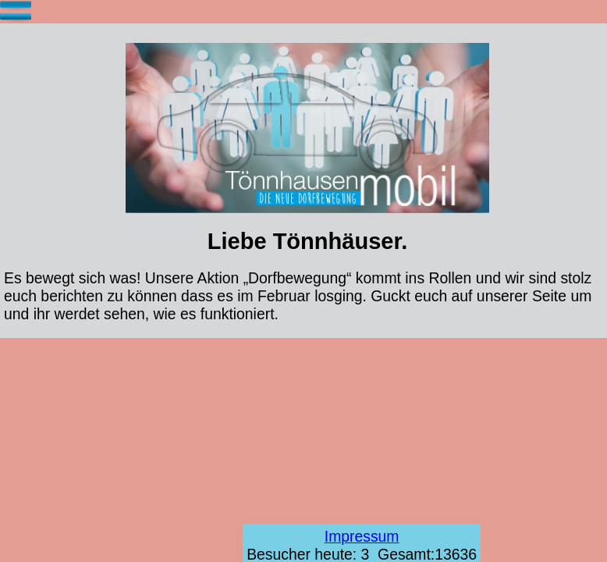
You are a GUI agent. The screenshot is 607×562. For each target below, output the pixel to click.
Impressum (362, 536)
